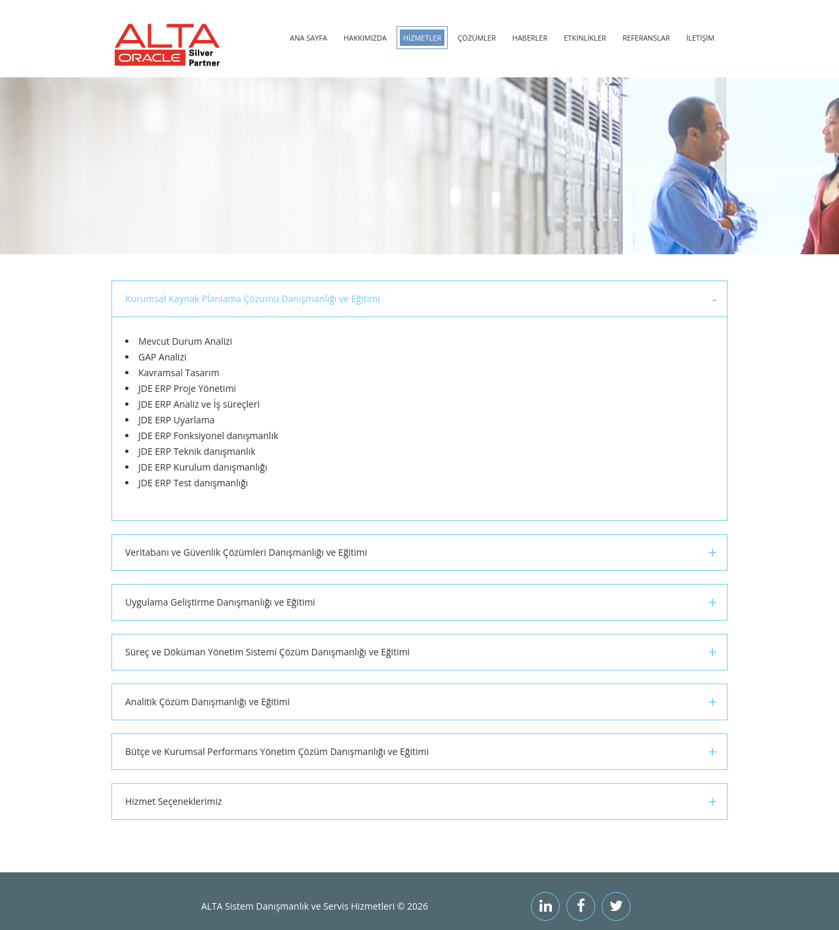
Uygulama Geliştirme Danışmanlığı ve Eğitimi (220, 602)
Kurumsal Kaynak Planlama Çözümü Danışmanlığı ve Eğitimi (252, 298)
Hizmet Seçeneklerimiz (173, 801)
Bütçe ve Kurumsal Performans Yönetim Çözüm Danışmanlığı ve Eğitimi (277, 751)
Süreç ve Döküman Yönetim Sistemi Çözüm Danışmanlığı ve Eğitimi (267, 652)
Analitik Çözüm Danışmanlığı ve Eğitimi (207, 701)
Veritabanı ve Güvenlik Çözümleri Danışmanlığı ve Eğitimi (246, 552)
